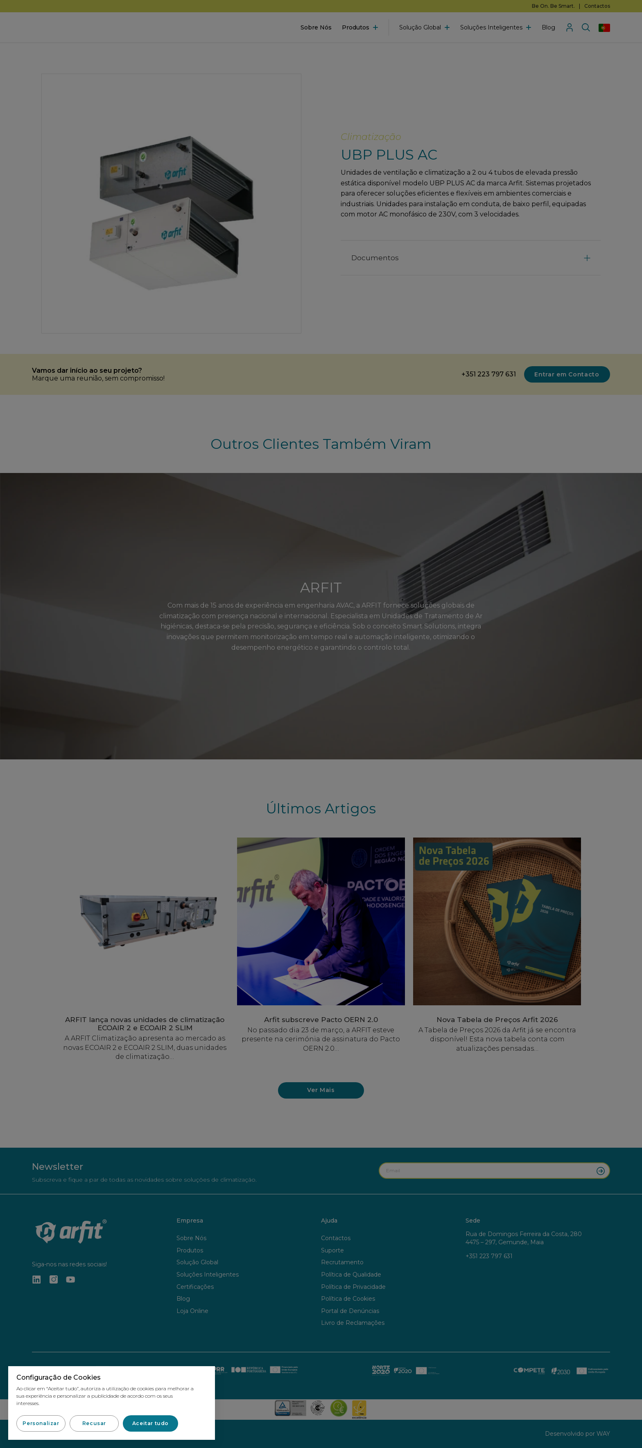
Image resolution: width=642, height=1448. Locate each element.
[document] (321, 724)
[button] (41, 1423)
